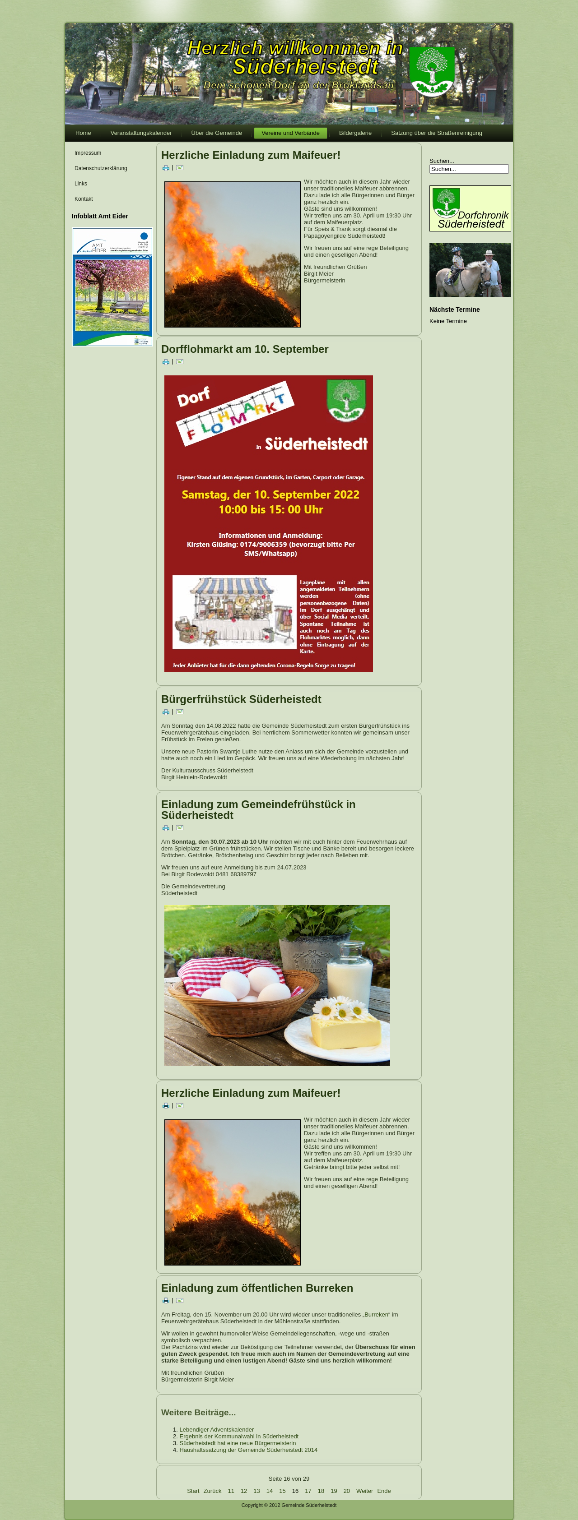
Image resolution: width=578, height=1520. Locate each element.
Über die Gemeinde (216, 132)
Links (81, 183)
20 (347, 1491)
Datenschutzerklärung (101, 168)
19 (334, 1491)
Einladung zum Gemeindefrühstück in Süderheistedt (258, 809)
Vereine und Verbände (290, 132)
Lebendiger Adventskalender (216, 1429)
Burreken (376, 1314)
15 (282, 1491)
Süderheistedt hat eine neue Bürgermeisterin (237, 1443)
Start (193, 1491)
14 (269, 1491)
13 (256, 1491)
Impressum (88, 153)
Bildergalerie (355, 132)
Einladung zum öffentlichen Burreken (257, 1288)
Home (83, 132)
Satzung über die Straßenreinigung (436, 132)
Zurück (213, 1491)
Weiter (364, 1491)
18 (321, 1491)
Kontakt (84, 199)
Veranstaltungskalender (141, 132)
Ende (384, 1491)
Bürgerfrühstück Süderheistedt (241, 699)
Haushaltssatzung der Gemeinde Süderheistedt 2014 (248, 1449)
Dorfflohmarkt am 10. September (245, 349)
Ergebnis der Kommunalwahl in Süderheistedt (238, 1436)
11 (231, 1491)
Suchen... (441, 160)
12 (244, 1491)
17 (308, 1491)
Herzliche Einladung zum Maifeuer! (250, 155)
